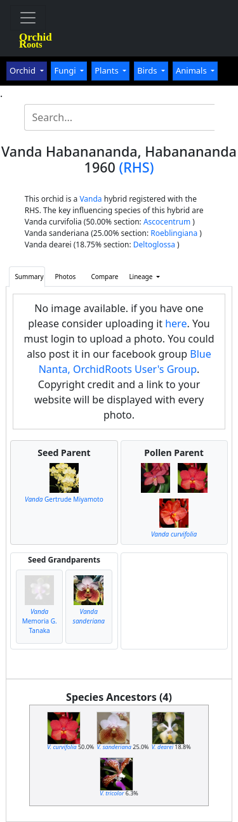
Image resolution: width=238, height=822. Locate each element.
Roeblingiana (173, 233)
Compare (104, 276)
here (176, 323)
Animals (192, 70)
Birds (148, 70)
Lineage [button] (141, 276)
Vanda (90, 198)
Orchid (23, 70)
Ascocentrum (166, 221)
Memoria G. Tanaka (39, 621)
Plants (108, 70)
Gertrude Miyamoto (64, 499)
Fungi (66, 70)
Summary (29, 276)
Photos (65, 276)
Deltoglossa (154, 244)
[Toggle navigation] (28, 17)
